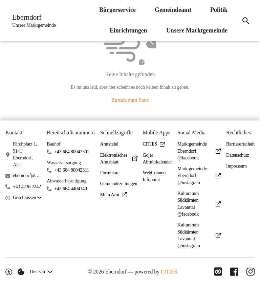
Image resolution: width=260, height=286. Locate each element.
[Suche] (246, 21)
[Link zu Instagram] (250, 272)
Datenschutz (237, 155)
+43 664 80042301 (71, 151)
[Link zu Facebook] (234, 272)
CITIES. (170, 271)
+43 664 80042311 (71, 170)
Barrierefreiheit (240, 144)
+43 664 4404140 (70, 188)
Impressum (236, 166)
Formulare (110, 172)
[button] (27, 197)
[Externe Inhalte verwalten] (21, 272)
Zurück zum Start (129, 100)
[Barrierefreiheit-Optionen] (9, 272)
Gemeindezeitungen (118, 183)
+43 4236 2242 (27, 186)
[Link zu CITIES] (218, 272)
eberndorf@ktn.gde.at (27, 175)
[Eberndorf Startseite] (32, 21)
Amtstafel (109, 144)
